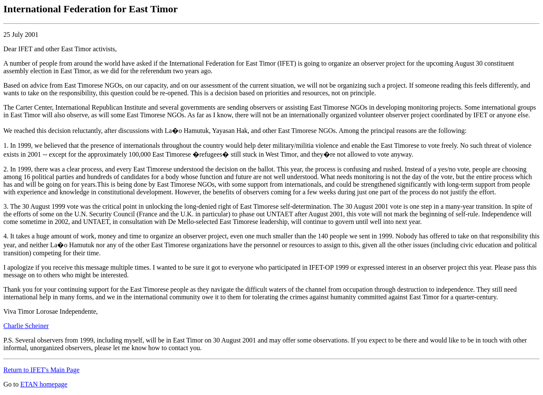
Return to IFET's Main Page (41, 369)
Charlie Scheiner (26, 325)
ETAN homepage (43, 384)
